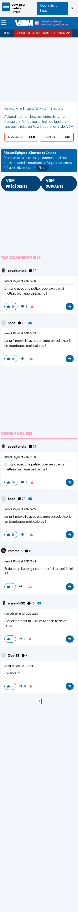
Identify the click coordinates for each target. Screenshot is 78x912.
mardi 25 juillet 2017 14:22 (20, 333)
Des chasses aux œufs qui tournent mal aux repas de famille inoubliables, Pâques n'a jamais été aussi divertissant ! (38, 161)
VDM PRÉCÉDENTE (16, 184)
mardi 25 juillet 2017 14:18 (20, 281)
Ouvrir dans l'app (48, 8)
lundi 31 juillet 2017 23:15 (19, 666)
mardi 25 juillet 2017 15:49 (20, 561)
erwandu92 (17, 603)
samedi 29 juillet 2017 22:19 (21, 613)
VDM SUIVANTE (54, 184)
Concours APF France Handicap (43, 33)
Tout (8, 33)
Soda (12, 323)
